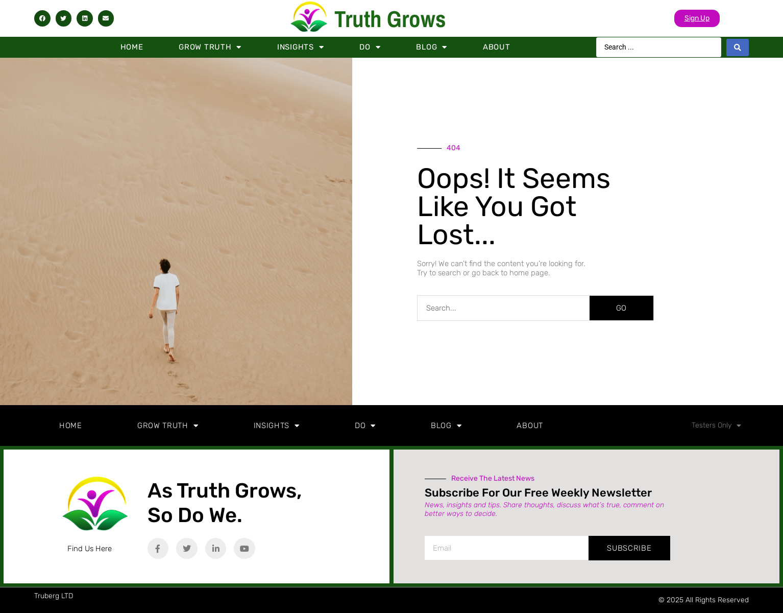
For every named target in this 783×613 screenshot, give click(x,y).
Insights (300, 47)
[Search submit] (737, 47)
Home (131, 47)
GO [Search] (621, 308)
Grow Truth (210, 47)
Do (369, 47)
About (496, 47)
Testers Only (716, 425)
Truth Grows (390, 18)
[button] (42, 18)
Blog (431, 47)
